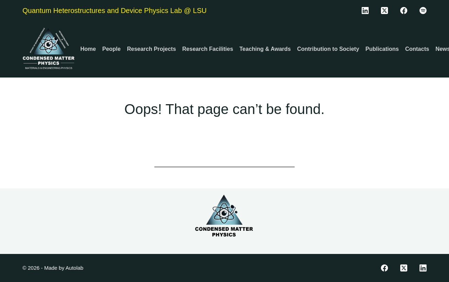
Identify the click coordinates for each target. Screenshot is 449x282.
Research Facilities (207, 49)
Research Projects (151, 49)
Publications (382, 49)
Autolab (74, 268)
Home (88, 49)
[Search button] (286, 158)
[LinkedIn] (365, 10)
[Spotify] (423, 10)
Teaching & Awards (265, 49)
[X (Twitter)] (384, 10)
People (111, 49)
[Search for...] (215, 158)
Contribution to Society (328, 49)
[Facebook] (403, 10)
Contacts (417, 49)
